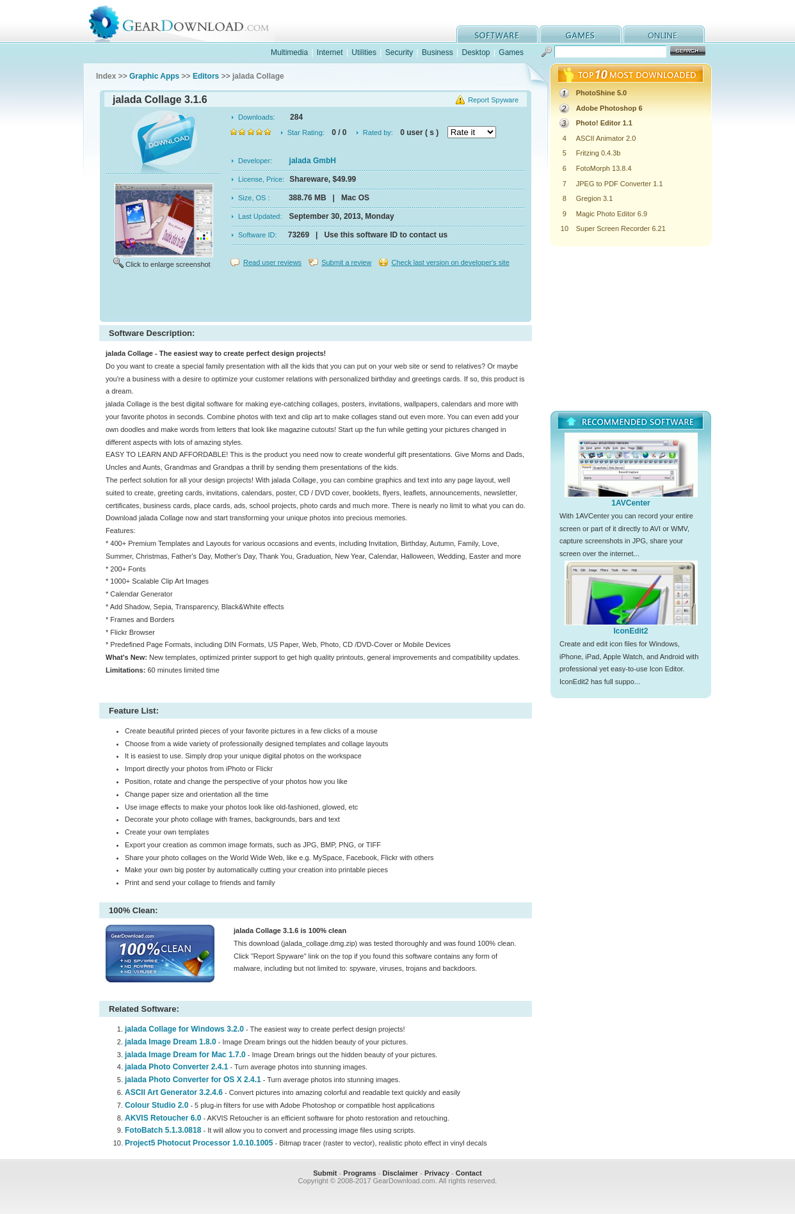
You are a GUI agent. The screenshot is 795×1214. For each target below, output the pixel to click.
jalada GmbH (312, 160)
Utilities (363, 52)
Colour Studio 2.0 (156, 1105)
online (664, 34)
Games (511, 52)
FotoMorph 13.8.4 (604, 168)
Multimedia (289, 52)
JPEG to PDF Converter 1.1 (619, 184)
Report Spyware (493, 100)
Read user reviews (272, 262)
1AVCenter (630, 503)
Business (437, 52)
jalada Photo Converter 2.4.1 (176, 1066)
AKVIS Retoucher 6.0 (163, 1118)
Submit (325, 1173)
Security (399, 52)
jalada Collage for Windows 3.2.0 (184, 1029)
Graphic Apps (154, 76)
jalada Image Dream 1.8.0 (170, 1041)
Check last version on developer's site (450, 262)
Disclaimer (400, 1173)
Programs (359, 1173)
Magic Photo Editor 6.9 (611, 214)
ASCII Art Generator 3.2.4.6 (174, 1092)
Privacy (436, 1173)
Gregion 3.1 (594, 198)
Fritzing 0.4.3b (598, 153)
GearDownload (188, 21)
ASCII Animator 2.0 (606, 138)
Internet (330, 52)
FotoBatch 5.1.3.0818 (163, 1130)
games (581, 34)
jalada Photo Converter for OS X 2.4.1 (193, 1079)
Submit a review (346, 262)
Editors (206, 76)
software (497, 34)
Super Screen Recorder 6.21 (621, 228)
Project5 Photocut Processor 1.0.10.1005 (199, 1142)
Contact (469, 1173)
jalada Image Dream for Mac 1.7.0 (185, 1054)
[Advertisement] (315, 297)
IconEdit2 (630, 631)
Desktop (476, 52)
